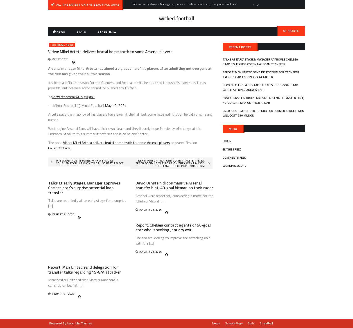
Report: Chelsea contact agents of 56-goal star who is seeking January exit (173, 227)
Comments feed (234, 157)
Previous (253, 4)
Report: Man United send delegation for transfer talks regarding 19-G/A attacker (84, 269)
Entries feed (232, 149)
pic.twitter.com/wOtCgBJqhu (73, 96)
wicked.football (176, 18)
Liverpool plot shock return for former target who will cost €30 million (263, 113)
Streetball (106, 31)
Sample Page (234, 323)
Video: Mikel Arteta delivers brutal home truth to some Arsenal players (116, 142)
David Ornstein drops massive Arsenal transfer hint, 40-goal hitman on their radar (174, 185)
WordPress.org (235, 165)
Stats (81, 31)
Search (291, 31)
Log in (227, 141)
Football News (62, 45)
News (61, 31)
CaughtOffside (59, 148)
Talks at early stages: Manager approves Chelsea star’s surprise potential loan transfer (84, 187)
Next (258, 4)
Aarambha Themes (79, 323)
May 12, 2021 (116, 105)
